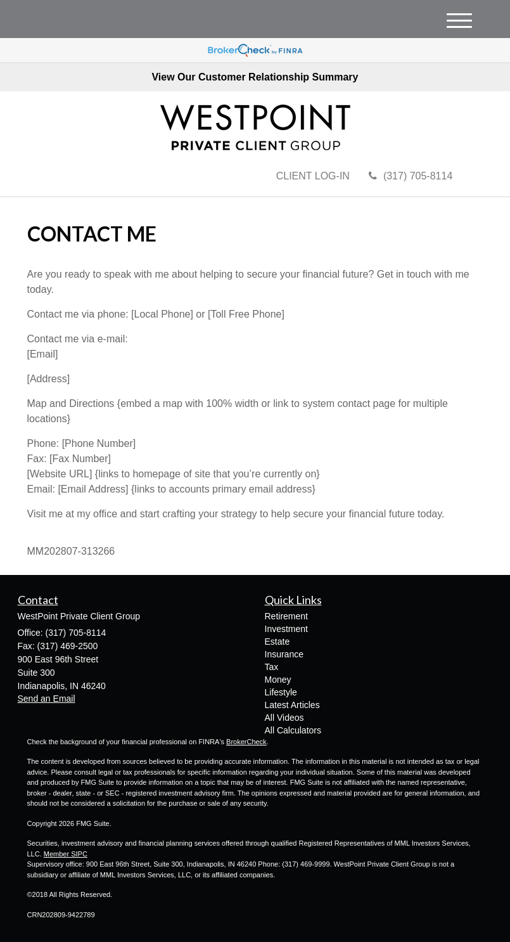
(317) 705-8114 (410, 176)
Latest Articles (292, 705)
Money (278, 679)
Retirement (286, 616)
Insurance (284, 654)
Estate (277, 641)
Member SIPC (65, 854)
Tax (272, 667)
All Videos (284, 718)
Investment (286, 629)
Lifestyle (281, 692)
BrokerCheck (246, 741)
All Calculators (293, 730)
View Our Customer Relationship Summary (254, 77)
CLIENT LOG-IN (313, 176)
